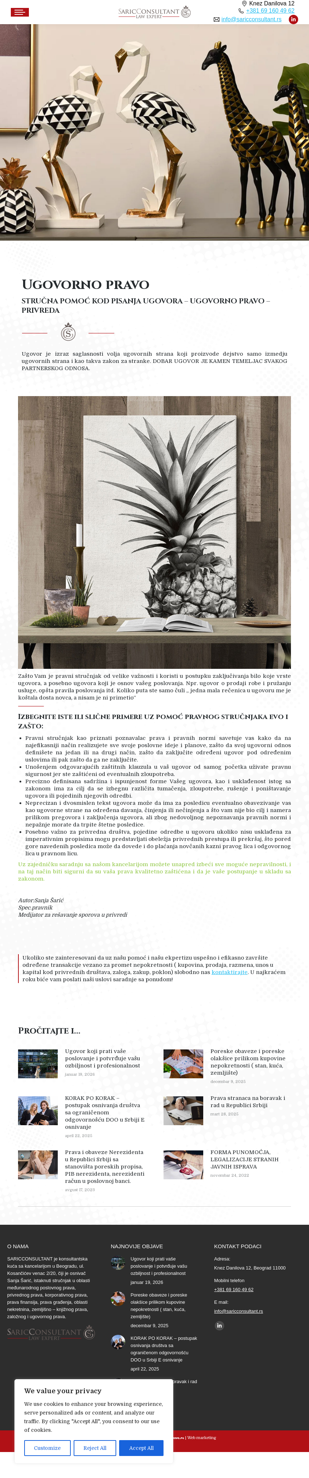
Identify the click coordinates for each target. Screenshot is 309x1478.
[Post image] (38, 1063)
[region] (93, 1421)
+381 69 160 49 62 (270, 11)
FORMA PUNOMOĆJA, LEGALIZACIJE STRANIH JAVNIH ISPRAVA (244, 1159)
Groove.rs (175, 1437)
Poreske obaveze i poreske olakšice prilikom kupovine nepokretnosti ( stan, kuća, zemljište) (248, 1062)
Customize (47, 1448)
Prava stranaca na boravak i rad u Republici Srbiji (247, 1102)
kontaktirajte (230, 972)
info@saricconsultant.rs (251, 19)
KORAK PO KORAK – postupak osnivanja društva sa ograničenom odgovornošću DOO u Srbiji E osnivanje (104, 1112)
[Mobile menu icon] (20, 12)
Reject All (94, 1448)
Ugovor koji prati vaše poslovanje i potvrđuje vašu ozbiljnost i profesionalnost (102, 1058)
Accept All (141, 1448)
